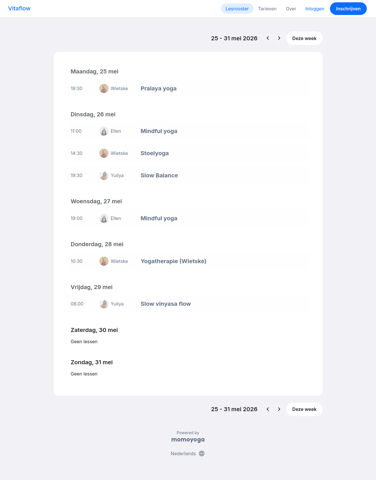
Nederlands (188, 453)
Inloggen (315, 9)
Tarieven (267, 9)
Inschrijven (348, 9)
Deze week (304, 38)
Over (291, 9)
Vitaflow (19, 8)
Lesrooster (237, 9)
